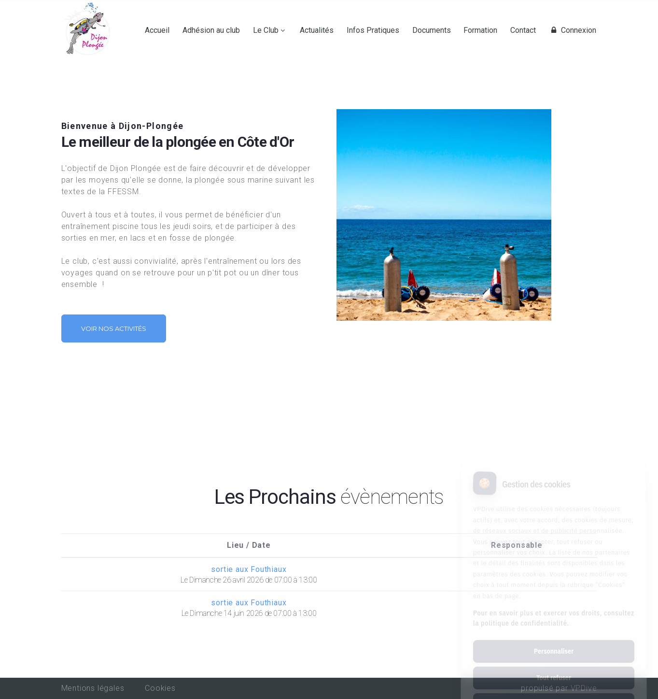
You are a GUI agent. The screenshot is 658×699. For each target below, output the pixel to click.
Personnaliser (554, 610)
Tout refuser (553, 637)
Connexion (572, 30)
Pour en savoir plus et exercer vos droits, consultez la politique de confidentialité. (553, 577)
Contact (523, 30)
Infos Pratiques (373, 30)
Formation (480, 30)
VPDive (584, 688)
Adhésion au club (211, 30)
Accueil (157, 30)
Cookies (160, 688)
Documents (431, 30)
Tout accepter (553, 663)
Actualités (317, 30)
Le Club (266, 30)
